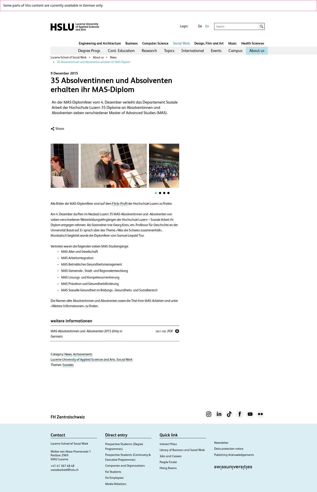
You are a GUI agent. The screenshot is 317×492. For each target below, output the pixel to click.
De (200, 26)
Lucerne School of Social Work (69, 57)
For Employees (114, 477)
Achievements (82, 354)
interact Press (168, 444)
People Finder (168, 462)
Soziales (68, 365)
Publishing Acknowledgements (234, 455)
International (192, 50)
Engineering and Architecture (100, 43)
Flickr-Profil (119, 203)
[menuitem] (89, 51)
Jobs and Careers (171, 456)
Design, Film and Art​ (209, 43)
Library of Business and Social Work (182, 450)
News (113, 57)
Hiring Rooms (168, 468)
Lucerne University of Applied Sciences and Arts (83, 359)
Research (149, 50)
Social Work (181, 43)
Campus (235, 50)
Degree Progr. (89, 50)
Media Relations (115, 484)
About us (256, 50)
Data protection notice (228, 448)
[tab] (156, 193)
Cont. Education (121, 50)
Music (232, 43)
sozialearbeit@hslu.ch (65, 470)
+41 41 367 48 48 (62, 466)
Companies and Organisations (125, 465)
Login (184, 26)
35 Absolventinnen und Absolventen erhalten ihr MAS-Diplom (93, 62)
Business (131, 43)
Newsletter (221, 442)
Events (216, 50)
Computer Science (155, 43)
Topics (169, 50)
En (207, 26)
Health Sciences (252, 43)
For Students (113, 471)
